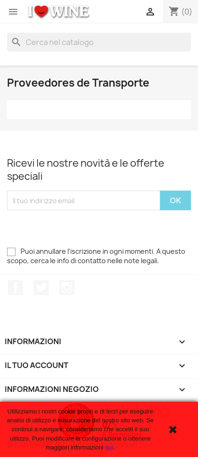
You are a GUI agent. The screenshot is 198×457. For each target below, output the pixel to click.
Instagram (66, 287)
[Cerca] (99, 42)
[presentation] (78, 228)
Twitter (41, 287)
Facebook (15, 287)
